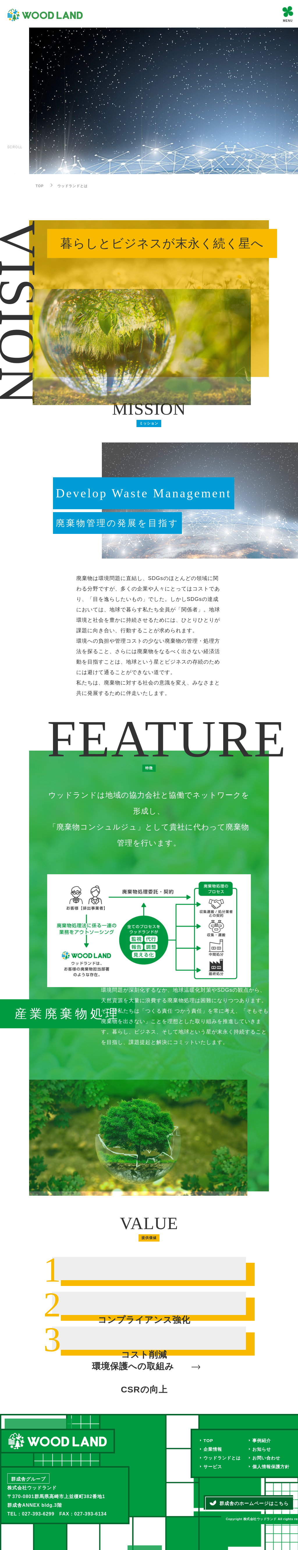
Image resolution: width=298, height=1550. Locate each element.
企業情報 (213, 1449)
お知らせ (264, 1449)
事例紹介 (264, 1440)
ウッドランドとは (223, 1458)
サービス (213, 1467)
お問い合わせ (269, 1458)
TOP (208, 1440)
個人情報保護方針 (274, 1467)
